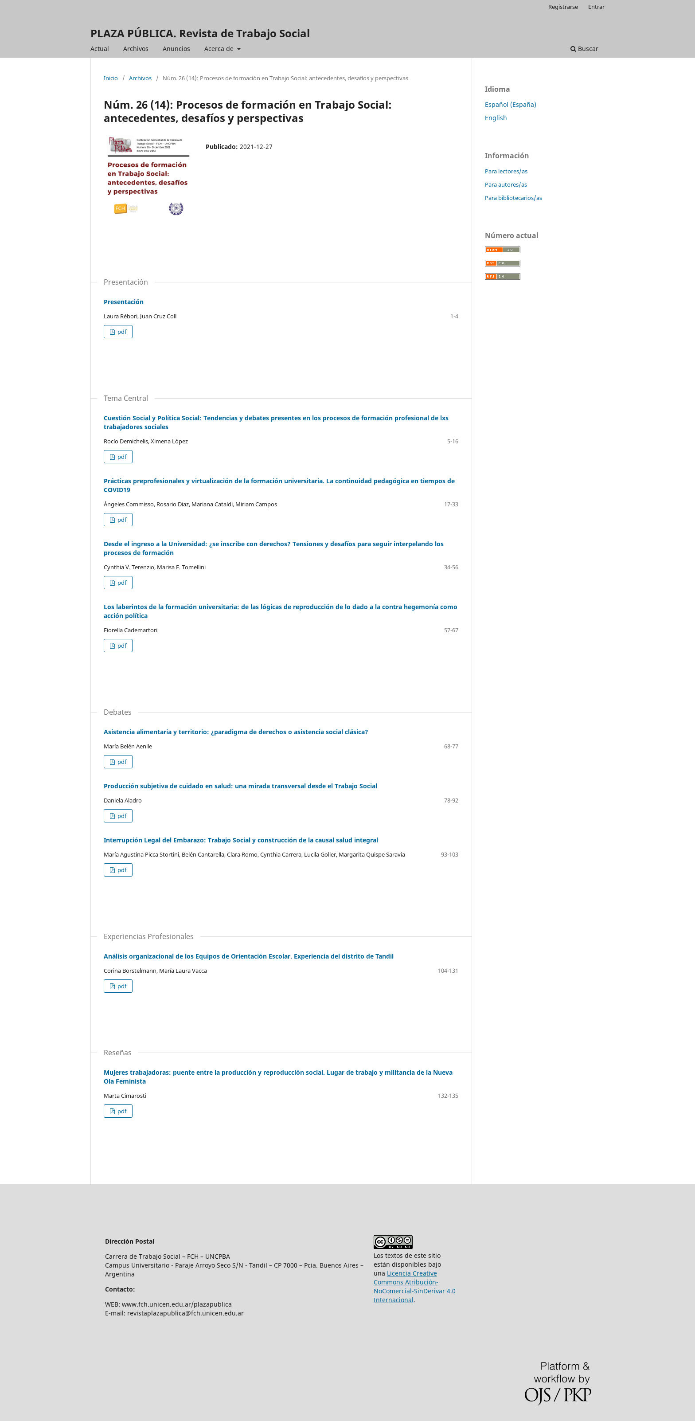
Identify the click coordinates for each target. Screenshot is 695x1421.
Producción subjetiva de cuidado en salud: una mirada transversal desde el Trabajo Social (240, 786)
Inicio (111, 78)
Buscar (584, 48)
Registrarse (563, 7)
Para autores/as (506, 184)
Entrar (596, 7)
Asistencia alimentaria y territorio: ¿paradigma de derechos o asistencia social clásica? (236, 732)
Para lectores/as (506, 171)
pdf (121, 332)
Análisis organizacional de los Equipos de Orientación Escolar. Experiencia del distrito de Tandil (249, 956)
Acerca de (219, 48)
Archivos (135, 48)
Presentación (124, 302)
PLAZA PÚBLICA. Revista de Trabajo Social (200, 33)
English (496, 118)
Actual (99, 48)
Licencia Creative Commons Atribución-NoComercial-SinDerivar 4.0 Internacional (415, 1286)
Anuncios (176, 48)
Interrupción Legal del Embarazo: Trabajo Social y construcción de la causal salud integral (241, 840)
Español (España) (510, 104)
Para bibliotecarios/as (513, 198)
